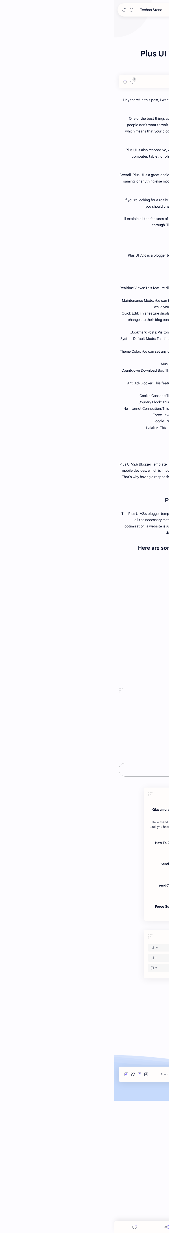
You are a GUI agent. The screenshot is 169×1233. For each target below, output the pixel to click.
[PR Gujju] (147, 214)
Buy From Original (150, 804)
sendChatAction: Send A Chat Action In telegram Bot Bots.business (87, 1020)
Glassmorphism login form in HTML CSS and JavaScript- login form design (84, 944)
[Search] (17, 10)
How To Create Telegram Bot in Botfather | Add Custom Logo (85, 977)
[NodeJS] (110, 1100)
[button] (10, 10)
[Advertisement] (84, 52)
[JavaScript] (58, 1090)
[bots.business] (84, 990)
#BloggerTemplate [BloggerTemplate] (150, 862)
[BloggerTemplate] (110, 1080)
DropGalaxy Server (149, 810)
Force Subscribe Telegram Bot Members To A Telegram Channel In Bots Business (85, 1041)
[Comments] (20, 1227)
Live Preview (154, 798)
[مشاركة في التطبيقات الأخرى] (69, 875)
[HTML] (109, 935)
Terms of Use (116, 1206)
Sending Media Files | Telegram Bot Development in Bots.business (88, 998)
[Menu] (84, 1227)
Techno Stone (37, 10)
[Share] (52, 1227)
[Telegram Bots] (103, 968)
